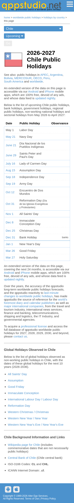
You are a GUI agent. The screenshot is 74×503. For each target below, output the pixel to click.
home (7, 17)
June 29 (11, 155)
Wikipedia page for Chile (24, 444)
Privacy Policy (48, 498)
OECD (37, 78)
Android (33, 91)
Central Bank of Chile (22, 457)
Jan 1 (9, 244)
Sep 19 (10, 183)
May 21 (10, 136)
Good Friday (16, 386)
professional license (34, 326)
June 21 (11, 145)
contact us (20, 336)
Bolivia (8, 78)
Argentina (56, 74)
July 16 (10, 163)
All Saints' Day (17, 374)
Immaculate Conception (23, 393)
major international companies (23, 306)
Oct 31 (10, 203)
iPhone (49, 91)
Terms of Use (32, 498)
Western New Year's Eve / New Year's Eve (35, 424)
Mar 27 (10, 257)
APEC (44, 74)
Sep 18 (10, 177)
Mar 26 (10, 250)
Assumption (15, 380)
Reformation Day (19, 405)
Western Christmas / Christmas (28, 412)
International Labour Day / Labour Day (33, 399)
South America (13, 81)
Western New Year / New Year (28, 418)
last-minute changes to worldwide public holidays (31, 294)
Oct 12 (10, 192)
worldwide (36, 81)
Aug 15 (10, 170)
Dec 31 (10, 237)
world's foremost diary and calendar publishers (35, 301)
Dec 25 (10, 230)
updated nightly (45, 98)
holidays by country (54, 17)
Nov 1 (9, 213)
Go (8, 43)
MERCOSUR (23, 78)
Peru (46, 78)
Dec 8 (9, 222)
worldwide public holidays (27, 17)
